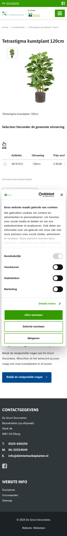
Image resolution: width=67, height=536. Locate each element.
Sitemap (7, 500)
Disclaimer (8, 490)
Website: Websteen (33, 528)
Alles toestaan (33, 314)
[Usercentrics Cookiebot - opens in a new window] (40, 194)
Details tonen (47, 303)
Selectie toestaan (33, 326)
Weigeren (33, 338)
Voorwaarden (10, 495)
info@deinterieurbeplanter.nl (28, 456)
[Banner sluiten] (61, 194)
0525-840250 (12, 3)
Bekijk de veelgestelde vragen (24, 377)
